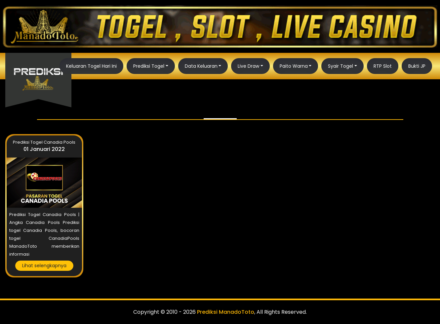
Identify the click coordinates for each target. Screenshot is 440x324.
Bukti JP (416, 66)
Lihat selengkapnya (44, 265)
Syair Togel (340, 66)
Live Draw (248, 66)
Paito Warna (294, 66)
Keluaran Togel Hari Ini (91, 66)
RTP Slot (383, 66)
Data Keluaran (201, 66)
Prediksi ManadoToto (225, 312)
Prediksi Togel (148, 66)
